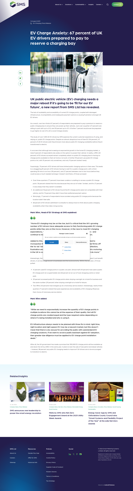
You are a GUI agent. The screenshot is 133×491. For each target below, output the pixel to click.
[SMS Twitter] (73, 454)
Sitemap (12, 462)
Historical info (32, 462)
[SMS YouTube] (80, 454)
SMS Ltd (13, 449)
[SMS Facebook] (76, 454)
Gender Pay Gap (33, 453)
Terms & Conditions (52, 476)
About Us (13, 453)
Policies (49, 449)
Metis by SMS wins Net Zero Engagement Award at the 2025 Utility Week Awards (66, 415)
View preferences (81, 242)
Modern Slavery (51, 471)
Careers (12, 458)
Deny (66, 242)
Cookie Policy (67, 246)
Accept (51, 242)
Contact (116, 4)
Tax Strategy (50, 481)
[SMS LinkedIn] (70, 454)
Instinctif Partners (110, 485)
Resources (32, 449)
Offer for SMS (32, 458)
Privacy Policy (67, 250)
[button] (87, 233)
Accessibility (50, 453)
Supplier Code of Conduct (54, 467)
